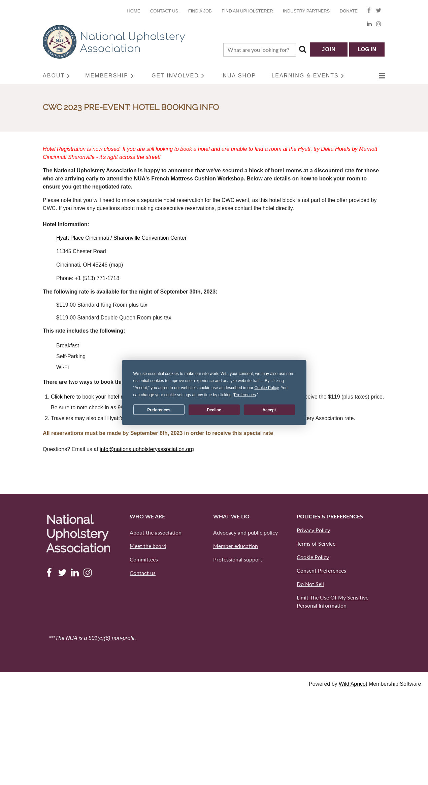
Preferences (158, 409)
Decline (214, 409)
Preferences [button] (245, 394)
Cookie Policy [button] (266, 387)
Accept (269, 409)
